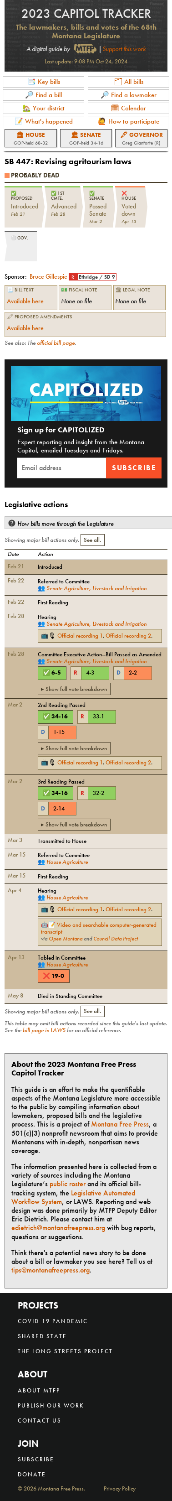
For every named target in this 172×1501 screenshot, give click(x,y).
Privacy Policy (120, 1488)
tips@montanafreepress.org (50, 1270)
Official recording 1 (80, 635)
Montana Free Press (120, 1124)
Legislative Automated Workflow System (73, 1197)
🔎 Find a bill (43, 94)
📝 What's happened (44, 121)
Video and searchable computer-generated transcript (99, 928)
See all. (92, 540)
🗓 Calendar (128, 108)
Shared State (42, 1336)
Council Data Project (115, 938)
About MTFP (39, 1390)
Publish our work (51, 1405)
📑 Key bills (43, 81)
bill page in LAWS (44, 1030)
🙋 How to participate (128, 121)
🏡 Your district (43, 108)
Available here (25, 301)
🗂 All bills (128, 81)
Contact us (39, 1420)
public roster (68, 1184)
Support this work (124, 49)
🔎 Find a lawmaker (129, 94)
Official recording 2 (128, 635)
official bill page (56, 343)
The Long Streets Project (65, 1351)
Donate (32, 1474)
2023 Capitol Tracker (86, 13)
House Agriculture (67, 862)
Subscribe (134, 468)
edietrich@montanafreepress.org (58, 1227)
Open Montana (65, 938)
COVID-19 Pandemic (53, 1321)
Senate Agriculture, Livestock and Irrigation (96, 588)
